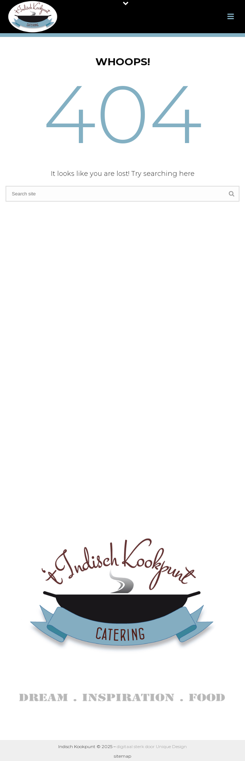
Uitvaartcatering (120, 359)
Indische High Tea (120, 346)
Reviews (120, 395)
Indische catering (120, 322)
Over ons (120, 310)
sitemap (122, 756)
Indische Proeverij (120, 383)
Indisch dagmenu (120, 334)
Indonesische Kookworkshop (120, 371)
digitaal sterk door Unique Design (152, 746)
